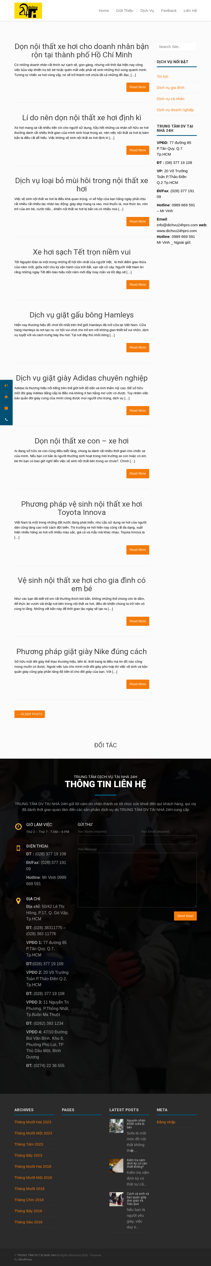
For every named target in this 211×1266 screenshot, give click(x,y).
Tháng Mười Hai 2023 (32, 1122)
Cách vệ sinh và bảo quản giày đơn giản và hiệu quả (138, 1199)
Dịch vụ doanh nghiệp (175, 110)
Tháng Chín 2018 (29, 1200)
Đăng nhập (166, 1122)
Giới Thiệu (124, 10)
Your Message (87, 849)
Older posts (30, 714)
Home (104, 10)
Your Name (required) (92, 831)
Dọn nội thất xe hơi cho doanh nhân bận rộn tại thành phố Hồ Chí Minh (82, 50)
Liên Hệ (190, 10)
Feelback (169, 10)
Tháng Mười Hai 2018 (32, 1166)
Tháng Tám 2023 (28, 1144)
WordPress (25, 1259)
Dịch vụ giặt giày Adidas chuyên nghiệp (82, 378)
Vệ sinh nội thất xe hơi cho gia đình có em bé (82, 584)
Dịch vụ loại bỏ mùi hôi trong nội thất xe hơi (81, 184)
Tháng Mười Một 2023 (33, 1133)
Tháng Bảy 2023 (28, 1155)
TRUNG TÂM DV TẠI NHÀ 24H (36, 1255)
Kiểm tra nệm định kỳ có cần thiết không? (137, 1163)
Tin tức (162, 76)
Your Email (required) (155, 831)
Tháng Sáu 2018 (28, 1222)
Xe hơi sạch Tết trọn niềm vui (82, 251)
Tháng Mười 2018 (29, 1188)
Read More (138, 87)
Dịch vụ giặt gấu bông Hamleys (82, 314)
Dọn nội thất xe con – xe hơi (82, 440)
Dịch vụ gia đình (170, 87)
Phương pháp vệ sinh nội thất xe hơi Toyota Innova (81, 508)
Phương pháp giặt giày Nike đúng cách (81, 651)
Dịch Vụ (147, 10)
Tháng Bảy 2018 (28, 1211)
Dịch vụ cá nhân (170, 98)
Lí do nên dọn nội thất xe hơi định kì (81, 117)
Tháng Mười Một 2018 (33, 1177)
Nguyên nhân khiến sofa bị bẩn (136, 1124)
